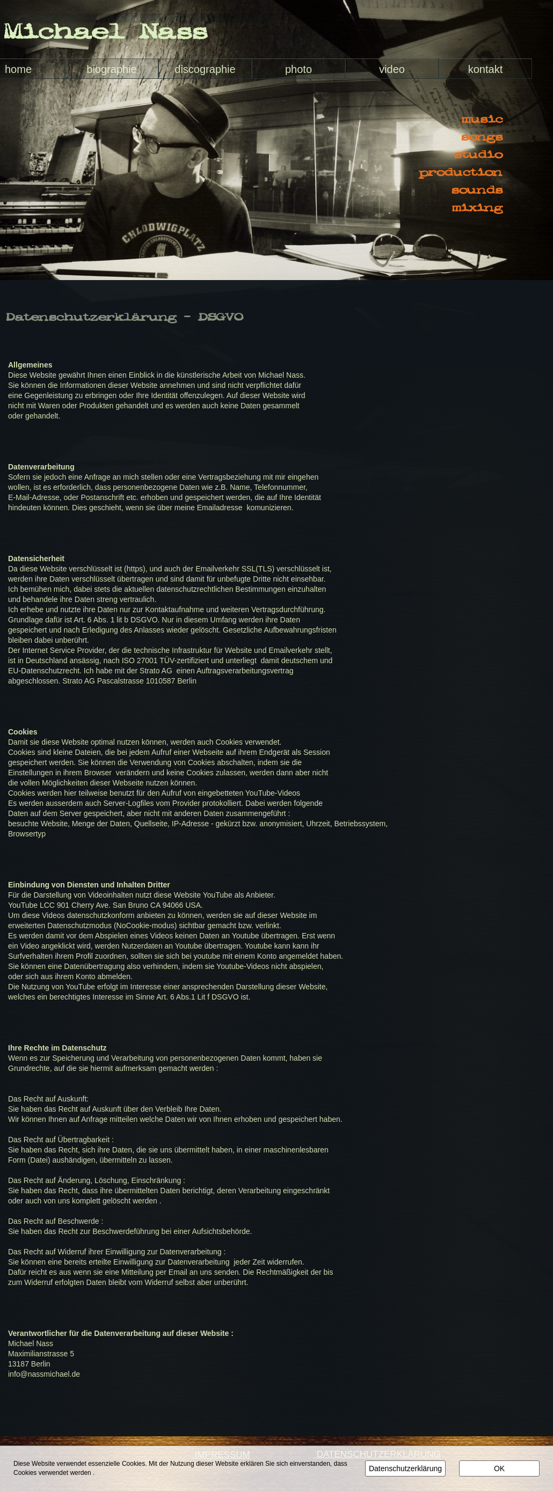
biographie (111, 69)
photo (298, 69)
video (392, 69)
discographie (204, 69)
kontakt (485, 69)
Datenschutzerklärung (405, 1468)
